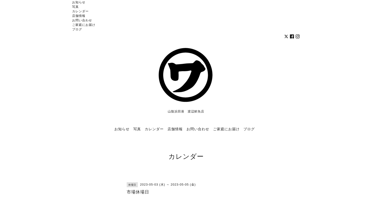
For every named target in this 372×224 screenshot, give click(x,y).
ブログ (77, 29)
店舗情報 (78, 16)
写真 (75, 7)
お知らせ (78, 2)
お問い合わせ (82, 20)
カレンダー (80, 11)
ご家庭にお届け (83, 25)
